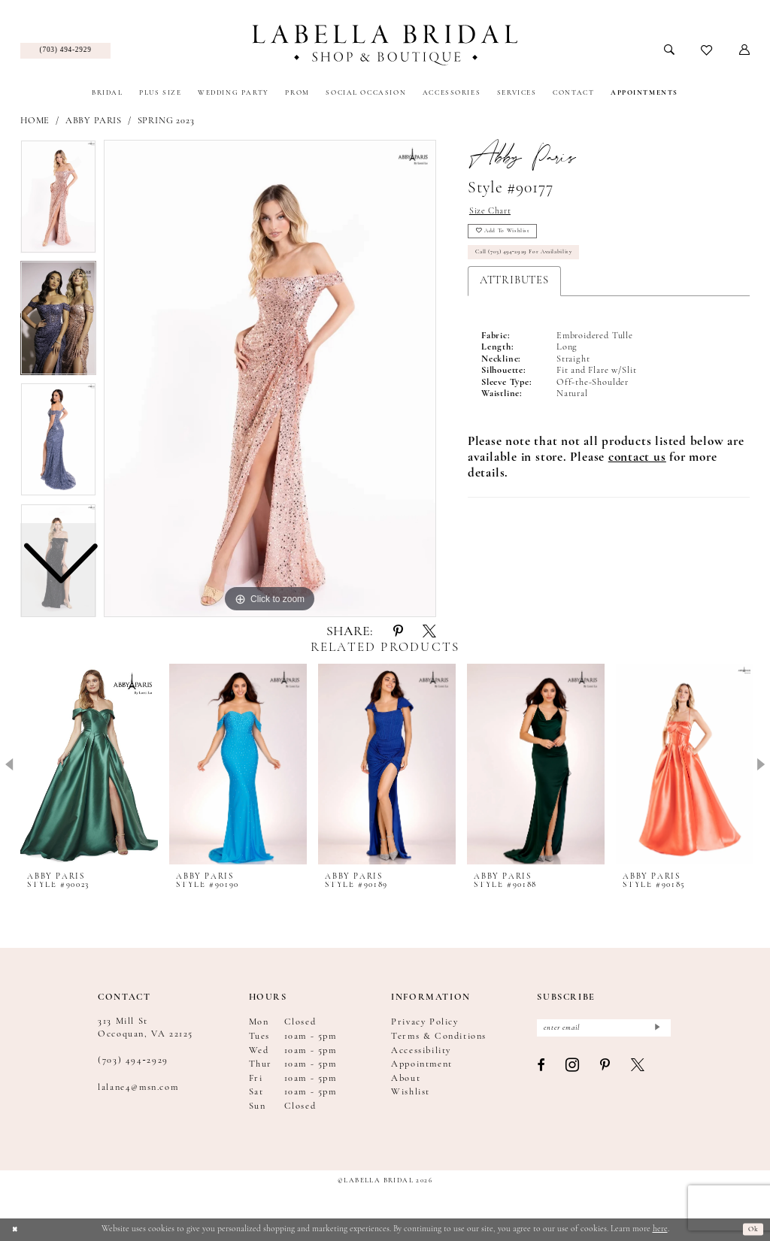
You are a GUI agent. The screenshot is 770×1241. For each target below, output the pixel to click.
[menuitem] (65, 51)
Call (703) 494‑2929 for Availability (535, 263)
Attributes (514, 293)
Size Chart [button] (494, 212)
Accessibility (421, 1050)
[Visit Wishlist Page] (707, 51)
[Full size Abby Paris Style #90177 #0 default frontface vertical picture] (270, 379)
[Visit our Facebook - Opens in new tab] (541, 1070)
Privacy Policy (424, 1022)
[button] (744, 50)
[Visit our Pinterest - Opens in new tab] (605, 1070)
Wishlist (410, 1092)
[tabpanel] (270, 379)
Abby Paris (93, 121)
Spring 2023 (166, 121)
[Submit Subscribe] (656, 1030)
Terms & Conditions (439, 1036)
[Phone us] (65, 51)
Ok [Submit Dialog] (750, 1228)
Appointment (422, 1064)
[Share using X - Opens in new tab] (429, 632)
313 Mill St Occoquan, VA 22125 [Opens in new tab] (145, 1027)
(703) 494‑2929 (133, 1060)
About (405, 1078)
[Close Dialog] (17, 1229)
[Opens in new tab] (637, 471)
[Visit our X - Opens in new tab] (638, 1070)
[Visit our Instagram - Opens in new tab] (573, 1070)
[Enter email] (604, 1030)
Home (35, 121)
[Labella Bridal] (384, 45)
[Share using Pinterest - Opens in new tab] (398, 632)
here (660, 1228)
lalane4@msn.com (138, 1087)
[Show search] (669, 50)
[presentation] (89, 764)
